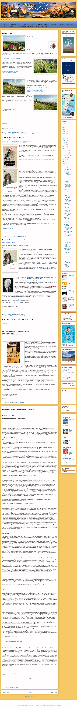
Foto (20, 133)
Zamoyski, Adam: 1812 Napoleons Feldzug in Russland (67, 220)
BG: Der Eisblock (66, 225)
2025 (64, 125)
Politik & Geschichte (70, 24)
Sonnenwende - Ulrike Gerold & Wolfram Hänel (71, 432)
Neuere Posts (5, 692)
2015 (64, 144)
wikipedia (19, 299)
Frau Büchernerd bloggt (42, 24)
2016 (64, 142)
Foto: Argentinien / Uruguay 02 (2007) (68, 228)
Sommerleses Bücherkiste (66, 418)
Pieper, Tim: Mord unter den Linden (67, 254)
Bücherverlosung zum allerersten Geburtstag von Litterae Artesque (68, 285)
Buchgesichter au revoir (71, 276)
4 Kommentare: (24, 314)
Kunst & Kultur (13, 26)
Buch (24, 170)
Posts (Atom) (32, 696)
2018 (64, 138)
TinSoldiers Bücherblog (19, 402)
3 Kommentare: (19, 400)
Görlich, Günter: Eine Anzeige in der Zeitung (67, 241)
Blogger (59, 705)
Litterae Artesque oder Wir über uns (26, 26)
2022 (64, 131)
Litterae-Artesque (19, 300)
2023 (64, 129)
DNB (4, 302)
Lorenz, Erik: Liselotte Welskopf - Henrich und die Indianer (20, 240)
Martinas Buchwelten (68, 428)
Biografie (7, 236)
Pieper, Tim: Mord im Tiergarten (67, 245)
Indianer (18, 315)
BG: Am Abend (7, 34)
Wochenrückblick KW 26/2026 (71, 420)
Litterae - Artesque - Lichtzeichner (66, 370)
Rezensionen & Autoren (15, 24)
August (66, 157)
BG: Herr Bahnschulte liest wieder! (67, 200)
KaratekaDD (23, 133)
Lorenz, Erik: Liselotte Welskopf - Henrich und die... (67, 173)
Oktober (66, 153)
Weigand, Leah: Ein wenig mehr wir (71, 292)
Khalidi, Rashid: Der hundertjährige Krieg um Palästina (71, 300)
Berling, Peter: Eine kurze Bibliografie (67, 210)
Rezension (24, 236)
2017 (64, 140)
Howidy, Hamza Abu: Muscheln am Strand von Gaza (71, 306)
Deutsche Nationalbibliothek (8, 228)
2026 (64, 123)
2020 (64, 135)
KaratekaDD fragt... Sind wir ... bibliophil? (67, 205)
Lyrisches (5, 26)
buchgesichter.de (16, 142)
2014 (64, 146)
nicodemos (50, 705)
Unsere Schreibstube (31, 133)
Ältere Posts (54, 692)
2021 (64, 133)
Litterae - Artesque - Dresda (68, 372)
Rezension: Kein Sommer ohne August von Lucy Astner (71, 452)
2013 (64, 148)
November (66, 152)
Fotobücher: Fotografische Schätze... (67, 191)
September (66, 155)
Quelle (8, 293)
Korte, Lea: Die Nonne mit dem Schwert (67, 249)
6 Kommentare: (19, 685)
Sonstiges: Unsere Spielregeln (67, 261)
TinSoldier (12, 402)
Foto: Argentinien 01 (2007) (68, 232)
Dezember (66, 150)
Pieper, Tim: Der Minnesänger (67, 257)
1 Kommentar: (24, 132)
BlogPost (61, 24)
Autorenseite (6, 227)
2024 (64, 127)
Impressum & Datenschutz (41, 26)
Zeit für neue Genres (68, 437)
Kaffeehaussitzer (67, 458)
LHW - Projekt (65, 375)
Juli (65, 159)
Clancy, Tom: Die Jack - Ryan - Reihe (68, 214)
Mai (65, 163)
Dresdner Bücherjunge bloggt (28, 24)
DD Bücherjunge (15, 133)
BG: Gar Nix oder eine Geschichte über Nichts (67, 195)
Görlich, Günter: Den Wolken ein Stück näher (67, 236)
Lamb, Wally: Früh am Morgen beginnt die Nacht (17, 319)
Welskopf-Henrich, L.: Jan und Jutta (13, 137)
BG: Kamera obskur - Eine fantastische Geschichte (18, 409)
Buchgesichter (8, 133)
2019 (64, 137)
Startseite (5, 24)
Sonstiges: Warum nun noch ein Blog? (67, 266)
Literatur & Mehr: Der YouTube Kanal (66, 378)
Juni (65, 161)
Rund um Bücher (53, 24)
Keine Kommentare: (25, 234)
